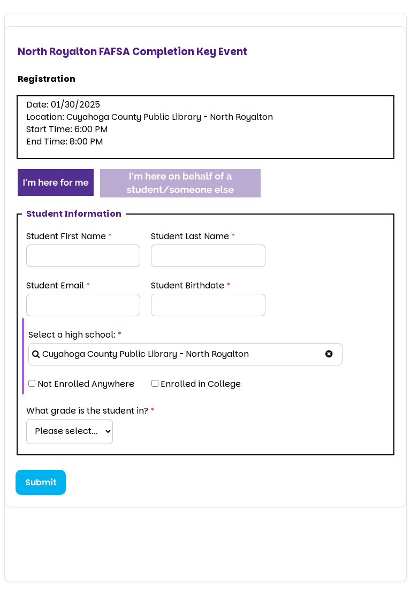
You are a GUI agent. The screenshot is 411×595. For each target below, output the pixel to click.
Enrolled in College (201, 384)
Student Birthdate (187, 285)
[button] (329, 353)
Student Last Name (190, 236)
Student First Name (66, 236)
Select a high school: (72, 335)
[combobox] (185, 354)
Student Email (55, 285)
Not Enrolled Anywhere (85, 384)
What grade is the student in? (87, 411)
